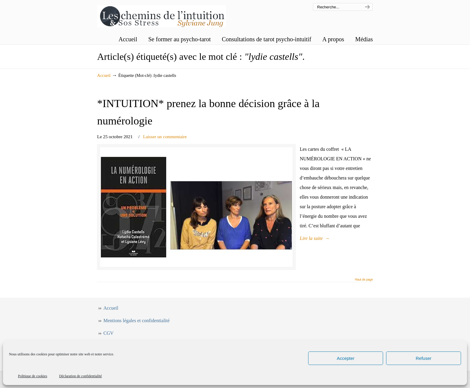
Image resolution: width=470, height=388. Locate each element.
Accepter (345, 358)
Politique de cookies (32, 376)
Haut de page (364, 279)
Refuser (424, 358)
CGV (108, 333)
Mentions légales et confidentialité (136, 320)
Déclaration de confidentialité (80, 376)
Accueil (104, 75)
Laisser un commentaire (165, 136)
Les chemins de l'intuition (161, 14)
